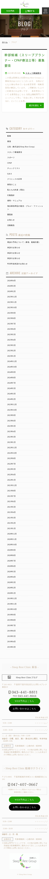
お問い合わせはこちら (24, 708)
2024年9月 (11, 372)
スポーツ (11, 157)
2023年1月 (11, 442)
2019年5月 (11, 636)
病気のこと (12, 184)
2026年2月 (11, 291)
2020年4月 (11, 577)
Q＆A (9, 174)
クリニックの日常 (14, 179)
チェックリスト (13, 168)
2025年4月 (11, 340)
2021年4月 (11, 512)
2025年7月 (11, 324)
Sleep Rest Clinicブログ (27, 677)
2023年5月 (11, 426)
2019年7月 (11, 625)
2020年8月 (11, 555)
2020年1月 (11, 593)
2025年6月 (11, 329)
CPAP (9, 163)
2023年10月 (12, 410)
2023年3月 (11, 437)
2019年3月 (11, 647)
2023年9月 (11, 415)
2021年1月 (11, 528)
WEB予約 (10, 11)
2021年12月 (12, 485)
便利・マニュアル (14, 201)
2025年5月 (11, 334)
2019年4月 (11, 642)
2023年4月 (11, 431)
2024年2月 (11, 399)
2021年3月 (11, 518)
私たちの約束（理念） (16, 190)
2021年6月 (11, 501)
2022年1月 (11, 480)
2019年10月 (12, 609)
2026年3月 (11, 286)
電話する (30, 11)
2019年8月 (11, 620)
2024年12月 (12, 361)
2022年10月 (12, 453)
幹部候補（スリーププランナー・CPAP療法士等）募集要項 (25, 60)
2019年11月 (12, 604)
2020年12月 (12, 534)
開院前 (10, 215)
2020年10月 (12, 545)
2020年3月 (11, 582)
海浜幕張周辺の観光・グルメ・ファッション (25, 207)
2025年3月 (11, 345)
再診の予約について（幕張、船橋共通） (23, 242)
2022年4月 (11, 475)
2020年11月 (12, 539)
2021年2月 (11, 523)
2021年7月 (11, 496)
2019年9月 (11, 615)
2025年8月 (11, 318)
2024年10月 (12, 367)
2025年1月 (11, 356)
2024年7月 (11, 383)
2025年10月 (12, 307)
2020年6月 (11, 566)
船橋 (9, 136)
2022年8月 (11, 458)
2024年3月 (11, 394)
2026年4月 (11, 281)
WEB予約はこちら (24, 701)
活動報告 (11, 225)
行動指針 (11, 195)
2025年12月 (12, 297)
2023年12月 (12, 404)
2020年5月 (11, 572)
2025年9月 (11, 313)
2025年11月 (12, 302)
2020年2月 (11, 588)
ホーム (5, 42)
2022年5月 (11, 469)
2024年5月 (11, 388)
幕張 (9, 141)
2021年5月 (11, 507)
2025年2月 (11, 351)
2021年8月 (11, 491)
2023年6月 (11, 421)
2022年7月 (11, 464)
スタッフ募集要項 (33, 73)
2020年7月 (11, 561)
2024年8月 (11, 378)
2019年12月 (12, 598)
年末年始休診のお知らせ (17, 264)
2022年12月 (12, 448)
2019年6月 (11, 631)
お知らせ (11, 220)
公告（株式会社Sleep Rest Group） (21, 147)
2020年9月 (11, 550)
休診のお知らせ (13, 247)
